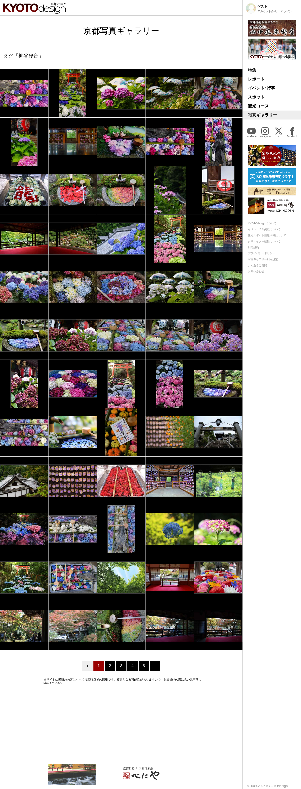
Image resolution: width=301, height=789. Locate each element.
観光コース (258, 106)
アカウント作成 (267, 11)
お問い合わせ (256, 271)
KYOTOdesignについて (262, 223)
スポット (256, 97)
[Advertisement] (121, 724)
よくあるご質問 (257, 265)
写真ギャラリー (262, 115)
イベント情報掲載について (264, 229)
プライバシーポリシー (261, 253)
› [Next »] (155, 666)
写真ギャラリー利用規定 (263, 259)
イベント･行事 (261, 88)
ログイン (286, 11)
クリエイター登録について (264, 241)
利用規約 (253, 247)
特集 (252, 70)
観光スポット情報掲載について (267, 235)
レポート (256, 79)
